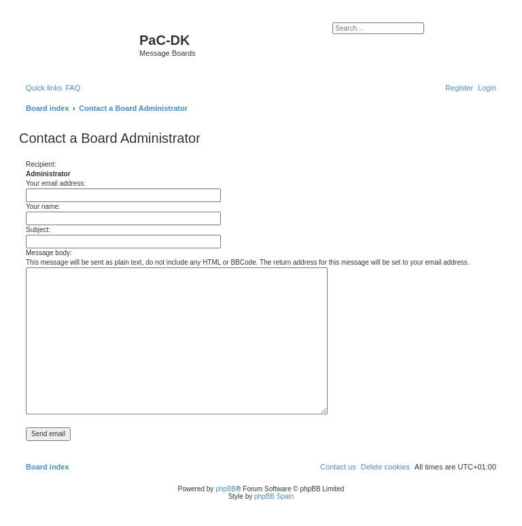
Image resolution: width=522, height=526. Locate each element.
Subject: (38, 229)
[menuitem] (72, 88)
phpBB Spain (274, 496)
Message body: (49, 253)
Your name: (43, 206)
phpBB (225, 489)
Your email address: (56, 183)
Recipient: (41, 164)
